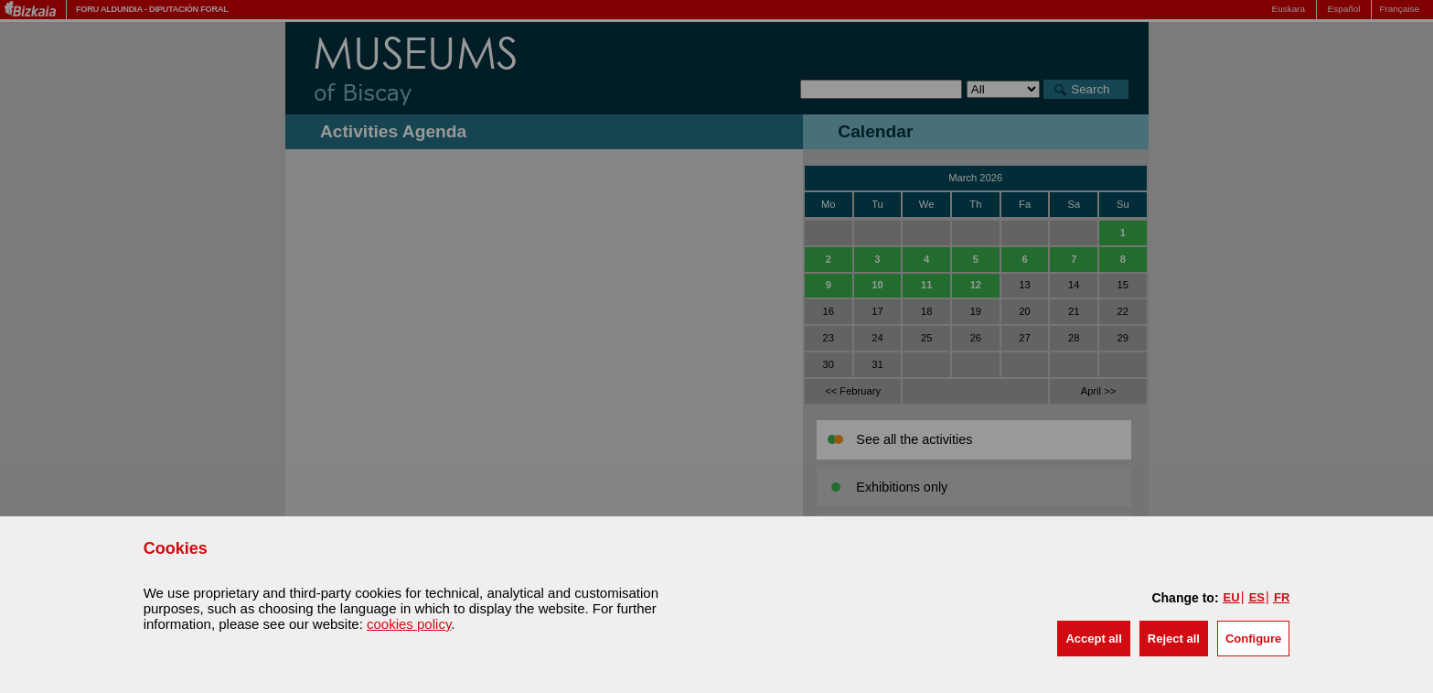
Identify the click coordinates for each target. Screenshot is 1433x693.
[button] (1093, 638)
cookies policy (409, 624)
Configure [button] (1253, 638)
